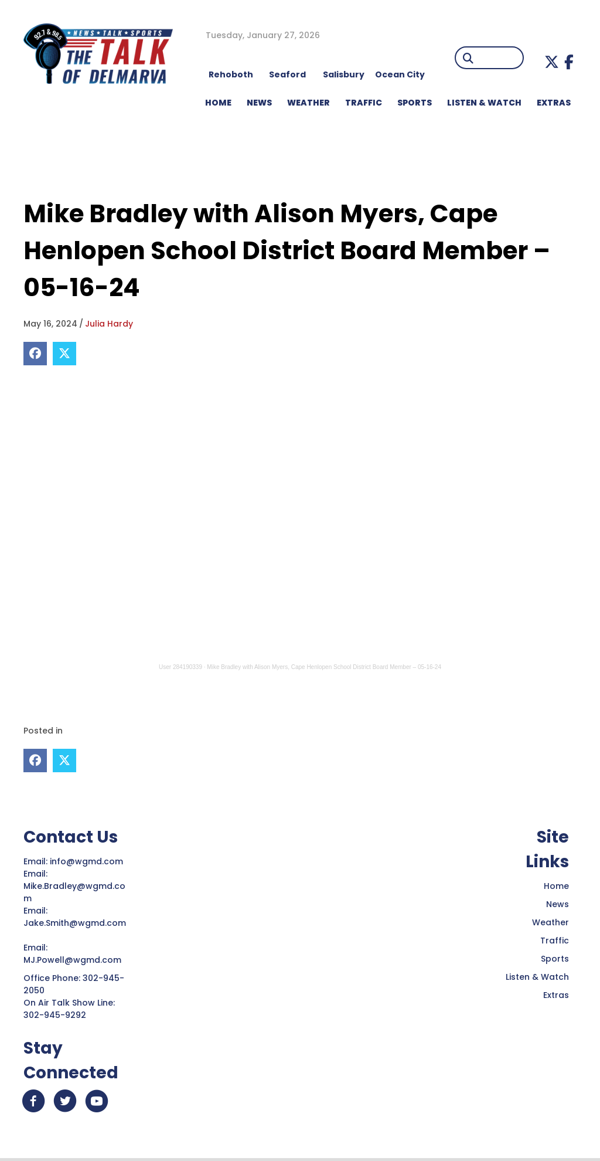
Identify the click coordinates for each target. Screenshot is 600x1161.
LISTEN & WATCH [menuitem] (484, 102)
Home (556, 885)
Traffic (554, 940)
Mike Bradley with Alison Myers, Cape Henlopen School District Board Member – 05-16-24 (324, 667)
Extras (556, 994)
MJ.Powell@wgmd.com (74, 959)
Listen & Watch (537, 976)
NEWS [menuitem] (259, 102)
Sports (555, 958)
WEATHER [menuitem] (308, 102)
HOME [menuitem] (218, 102)
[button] (551, 62)
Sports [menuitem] (414, 102)
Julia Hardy (109, 324)
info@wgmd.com (87, 861)
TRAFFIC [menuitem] (363, 102)
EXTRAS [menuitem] (554, 102)
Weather (550, 922)
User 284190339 (180, 667)
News (557, 903)
